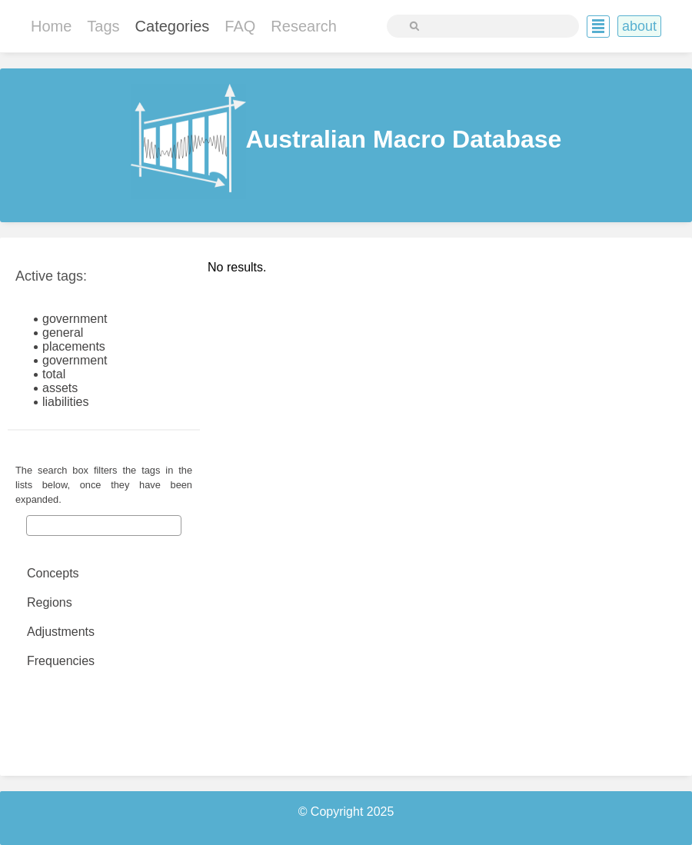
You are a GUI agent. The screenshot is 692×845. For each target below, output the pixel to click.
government (75, 318)
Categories (172, 26)
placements (73, 346)
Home (51, 26)
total (53, 374)
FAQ (240, 26)
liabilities (65, 401)
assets (60, 387)
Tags (103, 26)
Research (304, 26)
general (62, 332)
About (639, 26)
